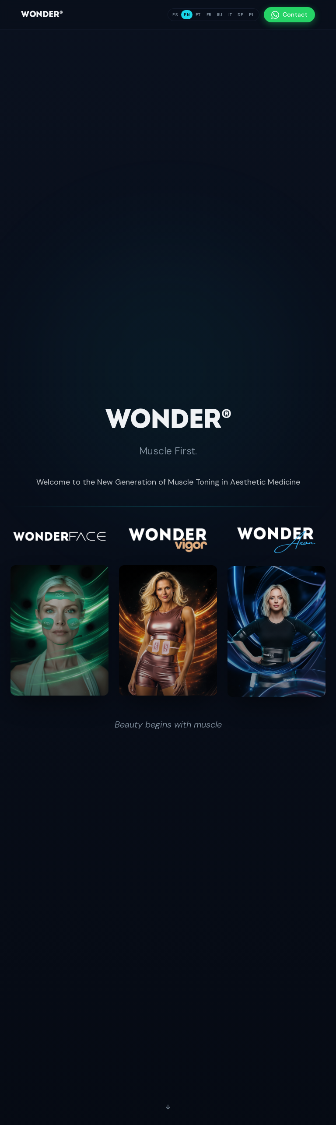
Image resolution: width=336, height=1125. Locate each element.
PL (251, 15)
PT (198, 15)
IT (230, 15)
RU (220, 15)
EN (187, 15)
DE (240, 15)
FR (208, 15)
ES (175, 15)
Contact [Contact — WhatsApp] (289, 15)
